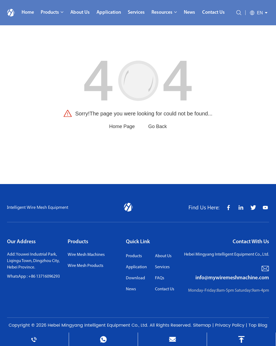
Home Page (122, 126)
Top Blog (258, 325)
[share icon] (228, 207)
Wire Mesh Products (85, 266)
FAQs (159, 278)
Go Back (157, 126)
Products (78, 242)
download (135, 278)
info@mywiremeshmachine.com (232, 278)
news (131, 289)
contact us (164, 289)
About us (163, 256)
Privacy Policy (229, 325)
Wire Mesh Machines (86, 255)
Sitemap (202, 325)
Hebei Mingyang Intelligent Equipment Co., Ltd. (98, 325)
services (162, 267)
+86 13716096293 (44, 276)
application (136, 267)
